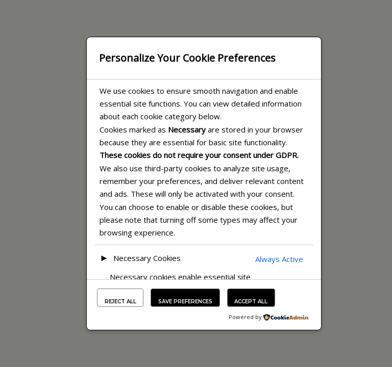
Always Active (279, 259)
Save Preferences (185, 301)
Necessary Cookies (147, 258)
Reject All (120, 301)
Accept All (250, 301)
